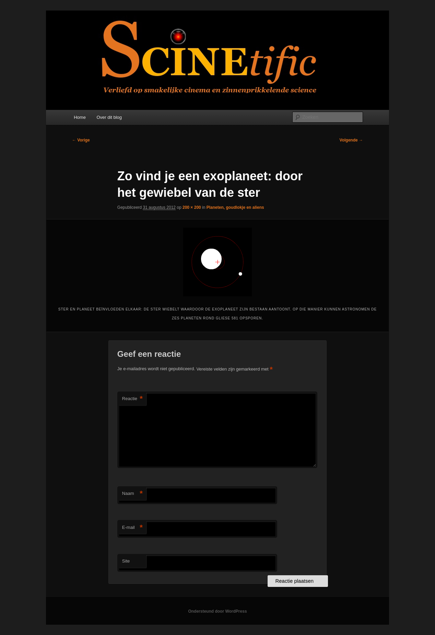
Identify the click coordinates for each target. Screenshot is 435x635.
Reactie (132, 399)
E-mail (132, 528)
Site (126, 561)
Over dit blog (109, 117)
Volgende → (351, 140)
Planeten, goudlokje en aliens (235, 207)
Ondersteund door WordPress (217, 611)
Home (80, 117)
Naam (132, 494)
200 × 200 (192, 207)
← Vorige (81, 140)
